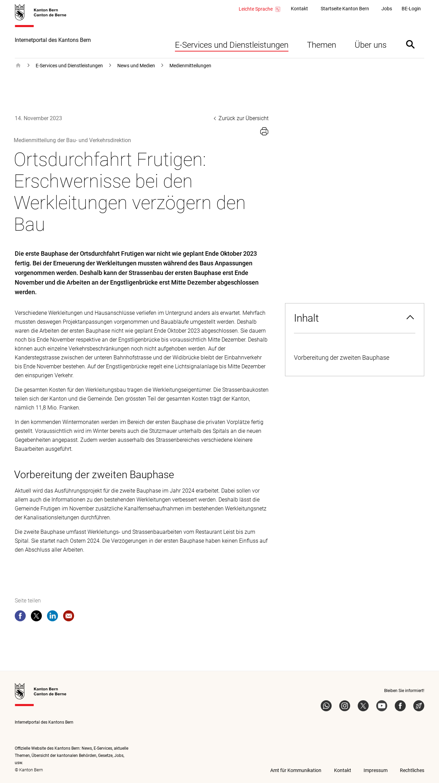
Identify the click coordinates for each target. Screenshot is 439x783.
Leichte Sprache (260, 9)
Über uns (371, 45)
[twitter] (36, 617)
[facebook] (20, 617)
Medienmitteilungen (190, 65)
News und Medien (136, 65)
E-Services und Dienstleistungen (231, 45)
